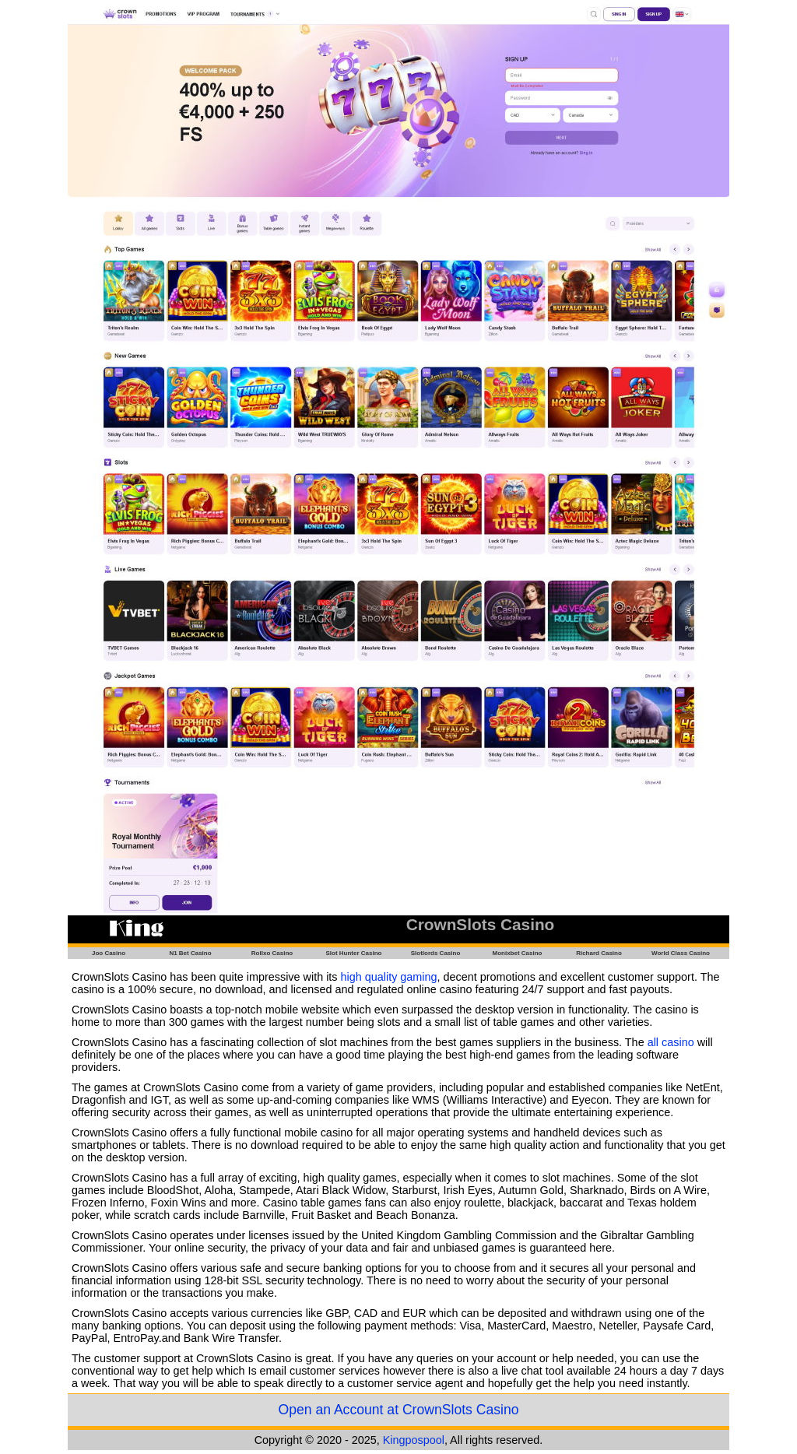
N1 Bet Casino (190, 953)
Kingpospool (413, 1440)
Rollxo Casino (272, 953)
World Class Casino (680, 953)
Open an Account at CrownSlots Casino (398, 1409)
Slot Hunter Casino (353, 953)
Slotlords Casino (436, 953)
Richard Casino (599, 953)
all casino (671, 1042)
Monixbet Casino (517, 953)
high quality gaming (389, 977)
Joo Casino (108, 953)
